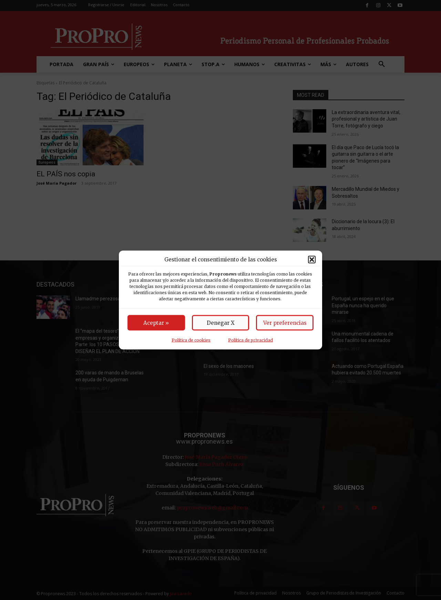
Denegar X (221, 323)
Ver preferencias (285, 323)
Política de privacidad (250, 340)
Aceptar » (156, 323)
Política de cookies (191, 340)
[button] (311, 259)
